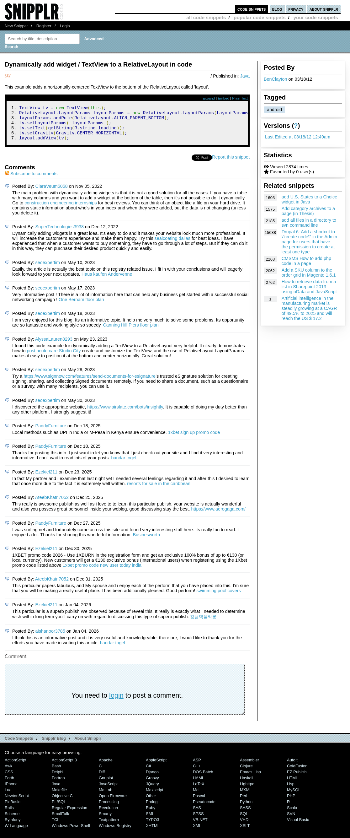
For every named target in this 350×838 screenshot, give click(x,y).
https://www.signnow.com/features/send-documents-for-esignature (90, 382)
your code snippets (315, 17)
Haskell (246, 784)
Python (246, 808)
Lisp (290, 790)
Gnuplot (106, 784)
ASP (197, 766)
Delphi (57, 778)
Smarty (105, 820)
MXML (246, 796)
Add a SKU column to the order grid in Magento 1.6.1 (309, 273)
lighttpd (247, 790)
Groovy (152, 784)
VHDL (245, 826)
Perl (243, 802)
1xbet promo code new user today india (102, 571)
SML (150, 820)
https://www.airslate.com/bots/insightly (125, 413)
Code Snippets (19, 745)
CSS (9, 778)
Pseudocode (204, 808)
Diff (102, 778)
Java (245, 75)
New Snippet (16, 26)
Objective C (62, 802)
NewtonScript (17, 802)
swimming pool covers (218, 597)
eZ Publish (297, 778)
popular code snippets (260, 17)
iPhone (11, 790)
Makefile (59, 796)
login (116, 702)
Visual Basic (298, 826)
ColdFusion (297, 772)
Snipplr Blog (54, 745)
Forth (9, 784)
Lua (8, 796)
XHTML (153, 832)
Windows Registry (115, 832)
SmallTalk (60, 820)
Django (152, 778)
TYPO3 (152, 826)
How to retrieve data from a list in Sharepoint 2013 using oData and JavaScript (309, 286)
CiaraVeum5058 (51, 192)
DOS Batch (203, 778)
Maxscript (154, 796)
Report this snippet (231, 163)
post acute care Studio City (54, 357)
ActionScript (15, 766)
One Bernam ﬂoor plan (81, 306)
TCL (55, 826)
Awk (8, 772)
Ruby (150, 814)
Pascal (199, 802)
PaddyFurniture (50, 432)
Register (43, 26)
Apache (106, 766)
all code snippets (206, 17)
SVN (291, 820)
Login (65, 26)
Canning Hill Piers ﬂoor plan (131, 331)
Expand (209, 98)
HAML (198, 784)
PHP (291, 802)
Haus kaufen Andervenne (107, 280)
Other (151, 802)
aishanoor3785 (50, 637)
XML (197, 832)
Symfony (12, 826)
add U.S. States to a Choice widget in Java (309, 199)
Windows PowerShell (71, 832)
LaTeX (198, 790)
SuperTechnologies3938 (59, 233)
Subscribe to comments (31, 180)
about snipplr (324, 9)
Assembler (249, 766)
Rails (9, 814)
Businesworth (146, 541)
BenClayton (275, 79)
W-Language (16, 832)
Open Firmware (113, 802)
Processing (109, 808)
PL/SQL (59, 808)
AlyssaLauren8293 (53, 345)
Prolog (151, 808)
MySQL (293, 796)
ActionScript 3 (64, 766)
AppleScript (156, 766)
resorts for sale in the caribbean (158, 490)
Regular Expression (69, 814)
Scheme (12, 820)
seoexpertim (47, 269)
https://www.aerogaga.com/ (218, 515)
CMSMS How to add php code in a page (306, 261)
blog (277, 9)
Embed (223, 98)
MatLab (105, 796)
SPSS (198, 820)
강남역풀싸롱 (203, 623)
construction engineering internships (60, 209)
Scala (292, 814)
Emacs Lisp (250, 778)
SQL (244, 820)
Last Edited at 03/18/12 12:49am (297, 136)
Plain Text (240, 98)
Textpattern (109, 826)
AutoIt (292, 766)
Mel (196, 796)
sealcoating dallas (172, 244)
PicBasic (12, 808)
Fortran (58, 784)
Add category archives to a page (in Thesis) (308, 211)
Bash (56, 772)
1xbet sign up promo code (194, 438)
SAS (197, 814)
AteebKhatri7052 (52, 503)
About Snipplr (87, 745)
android (274, 109)
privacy (295, 9)
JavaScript (108, 790)
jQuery (152, 790)
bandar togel (123, 464)
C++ (196, 772)
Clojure (246, 772)
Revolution (108, 814)
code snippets (251, 9)
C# (148, 772)
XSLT (245, 832)
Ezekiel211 (46, 478)
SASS (245, 814)
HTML (292, 784)
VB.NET (200, 826)
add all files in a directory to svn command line (309, 223)
